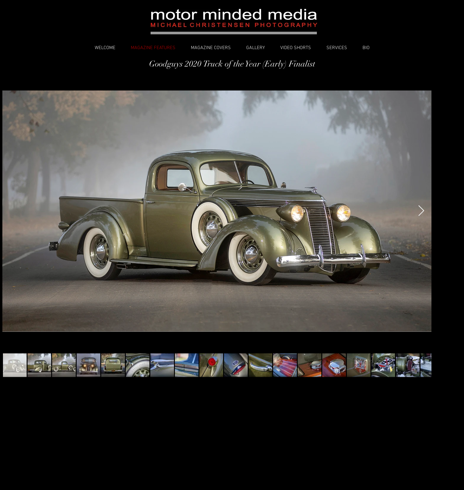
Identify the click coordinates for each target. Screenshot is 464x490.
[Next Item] (421, 211)
